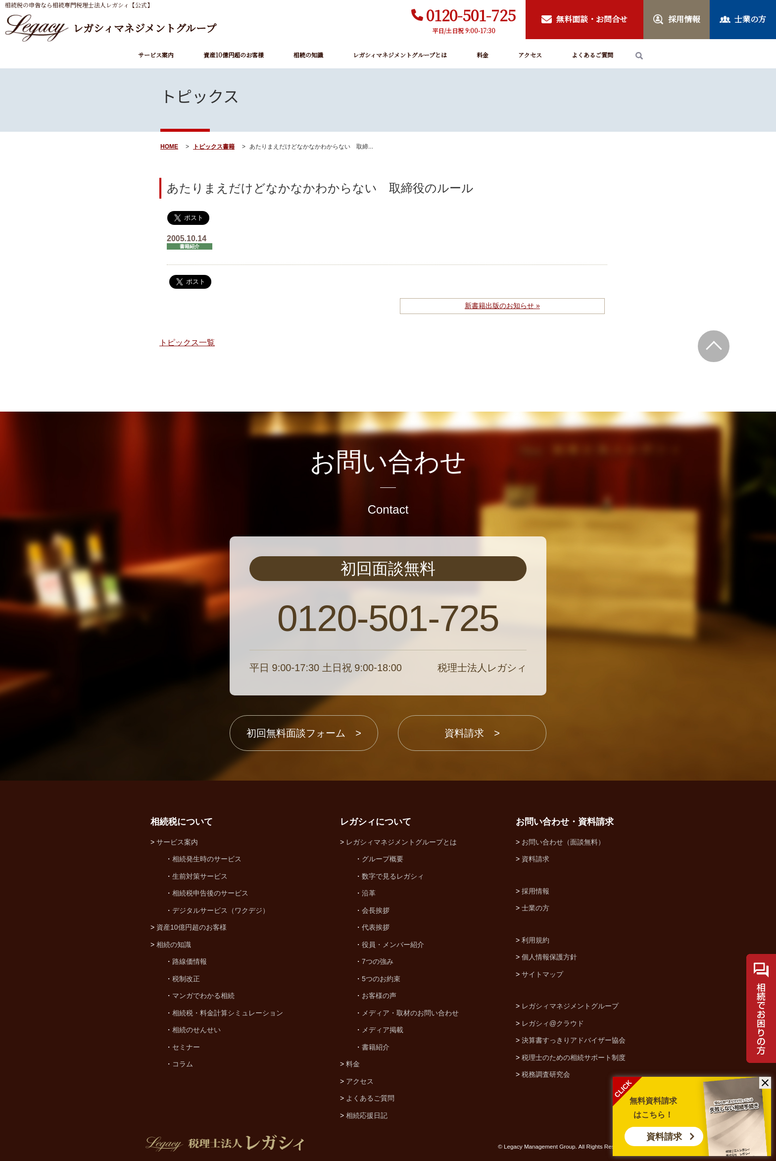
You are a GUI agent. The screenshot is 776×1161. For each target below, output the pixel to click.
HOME (169, 146)
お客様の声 (379, 996)
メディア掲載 (382, 1030)
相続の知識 (308, 55)
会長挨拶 (375, 910)
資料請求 (664, 1137)
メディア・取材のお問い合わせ (410, 1013)
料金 (482, 55)
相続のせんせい (196, 1030)
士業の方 (535, 908)
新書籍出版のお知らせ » (502, 306)
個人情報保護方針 (549, 957)
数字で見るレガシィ (393, 876)
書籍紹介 (375, 1047)
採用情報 (535, 891)
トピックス (208, 146)
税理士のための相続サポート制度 (574, 1057)
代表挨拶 (375, 927)
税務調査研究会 (546, 1074)
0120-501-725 (471, 15)
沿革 (369, 893)
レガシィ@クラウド (553, 1023)
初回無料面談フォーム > (303, 733)
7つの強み (377, 961)
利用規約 (535, 940)
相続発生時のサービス (207, 859)
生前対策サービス (200, 876)
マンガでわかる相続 (203, 996)
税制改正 (186, 979)
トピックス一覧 (187, 342)
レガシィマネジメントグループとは (400, 55)
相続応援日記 (367, 1115)
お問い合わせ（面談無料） (563, 842)
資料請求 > (472, 733)
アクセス (530, 55)
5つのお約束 (381, 979)
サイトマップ (542, 974)
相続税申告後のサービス (210, 893)
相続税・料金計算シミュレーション (227, 1013)
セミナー (186, 1047)
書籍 (229, 146)
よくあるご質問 (592, 55)
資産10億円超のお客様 (233, 55)
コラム (182, 1064)
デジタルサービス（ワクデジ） (220, 910)
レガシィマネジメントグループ (570, 1006)
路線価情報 (189, 961)
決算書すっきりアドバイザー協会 (574, 1040)
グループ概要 (382, 859)
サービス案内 (156, 55)
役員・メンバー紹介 (393, 945)
